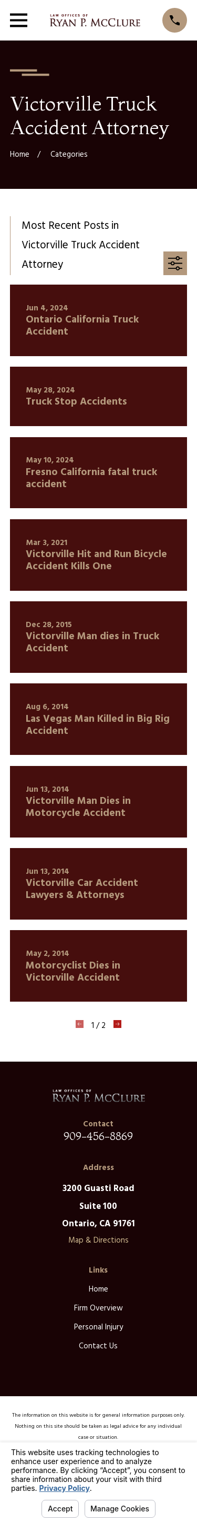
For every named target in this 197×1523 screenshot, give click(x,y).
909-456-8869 (98, 1136)
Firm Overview (98, 1308)
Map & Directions (98, 1240)
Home (98, 1289)
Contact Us (98, 1346)
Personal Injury (98, 1327)
